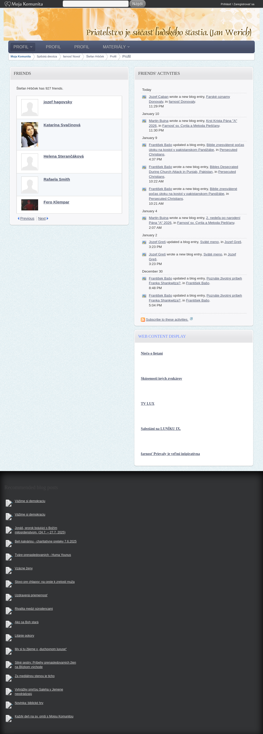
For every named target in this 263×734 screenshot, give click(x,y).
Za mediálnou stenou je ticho (34, 676)
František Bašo (160, 145)
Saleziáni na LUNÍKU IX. (161, 429)
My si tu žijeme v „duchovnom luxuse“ (41, 649)
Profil (113, 56)
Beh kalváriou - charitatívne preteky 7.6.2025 (46, 541)
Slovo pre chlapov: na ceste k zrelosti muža (45, 582)
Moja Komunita (33, 4)
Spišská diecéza (47, 56)
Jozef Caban (158, 97)
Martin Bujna (158, 121)
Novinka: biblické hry (29, 703)
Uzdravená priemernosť (31, 595)
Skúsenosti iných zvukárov (161, 378)
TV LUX (147, 404)
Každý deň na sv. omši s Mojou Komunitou (44, 716)
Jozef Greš (157, 242)
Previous (27, 218)
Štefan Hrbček (95, 56)
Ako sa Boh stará (26, 622)
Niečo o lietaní (152, 353)
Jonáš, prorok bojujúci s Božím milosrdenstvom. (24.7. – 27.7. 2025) (40, 530)
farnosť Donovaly (182, 102)
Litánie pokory (24, 635)
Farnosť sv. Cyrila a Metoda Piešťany (190, 126)
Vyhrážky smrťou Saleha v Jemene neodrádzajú (39, 692)
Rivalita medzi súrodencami (34, 609)
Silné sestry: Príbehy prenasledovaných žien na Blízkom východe (45, 665)
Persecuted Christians (166, 199)
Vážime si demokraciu (30, 501)
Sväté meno (209, 242)
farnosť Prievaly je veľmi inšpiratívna (170, 454)
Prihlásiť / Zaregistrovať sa (237, 4)
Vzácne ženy (24, 568)
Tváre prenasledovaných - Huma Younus (43, 555)
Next (42, 218)
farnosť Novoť (71, 56)
